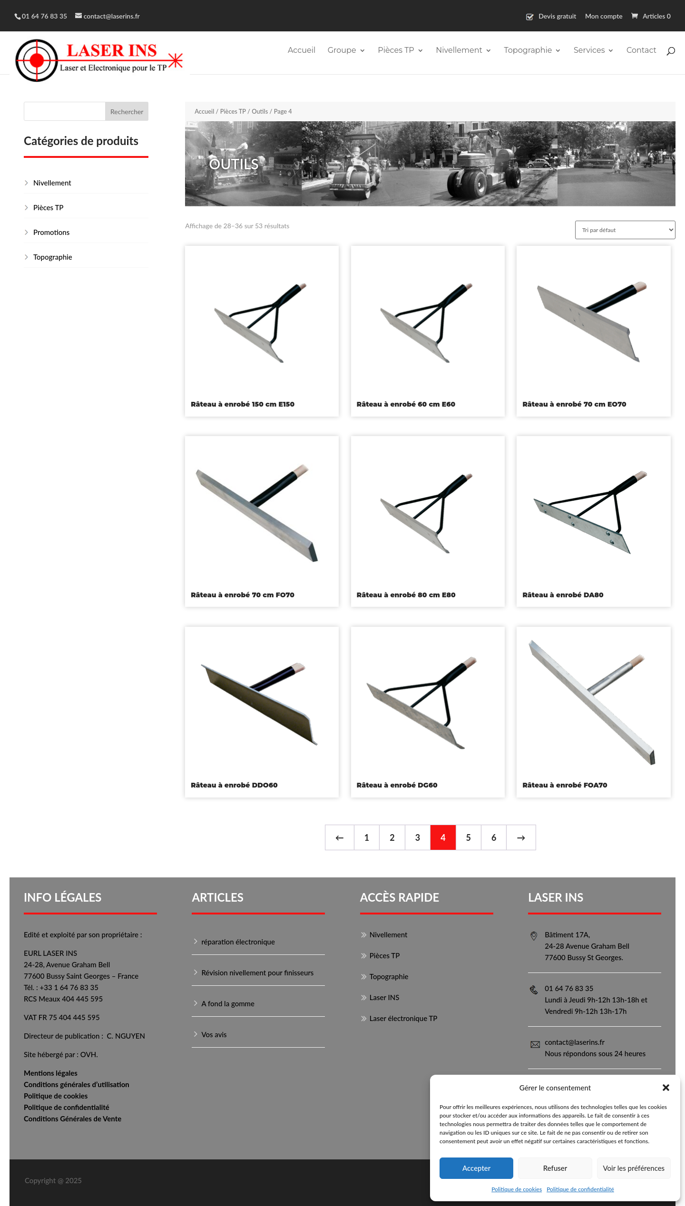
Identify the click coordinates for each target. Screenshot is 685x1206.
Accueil (301, 51)
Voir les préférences (634, 1168)
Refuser (555, 1168)
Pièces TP (396, 51)
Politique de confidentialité (580, 1189)
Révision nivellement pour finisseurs (257, 972)
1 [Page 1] (366, 837)
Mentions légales (51, 1073)
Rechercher (126, 111)
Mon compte (604, 16)
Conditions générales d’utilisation (76, 1084)
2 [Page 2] (392, 837)
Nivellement (459, 51)
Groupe (342, 51)
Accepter (476, 1168)
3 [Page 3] (417, 837)
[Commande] (625, 230)
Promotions (51, 232)
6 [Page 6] (493, 837)
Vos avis (213, 1034)
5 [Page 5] (468, 837)
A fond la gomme (227, 1003)
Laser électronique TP (404, 1018)
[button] (666, 1087)
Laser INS (385, 997)
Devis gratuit (557, 16)
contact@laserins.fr (575, 1042)
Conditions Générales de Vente (72, 1118)
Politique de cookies (516, 1189)
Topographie (528, 51)
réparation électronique (238, 941)
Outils (260, 111)
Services (589, 51)
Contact (641, 51)
